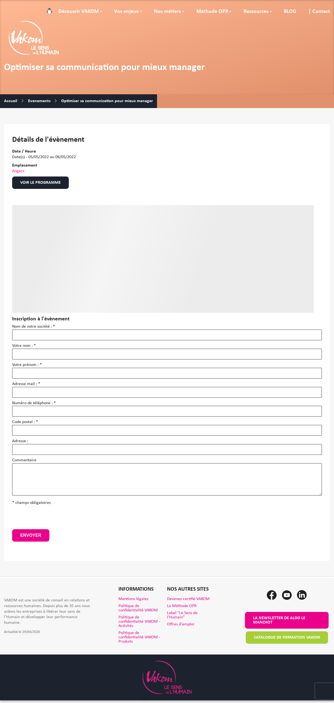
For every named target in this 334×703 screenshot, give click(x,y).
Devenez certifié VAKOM (188, 599)
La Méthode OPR (182, 606)
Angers (18, 171)
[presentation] (53, 518)
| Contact (319, 11)
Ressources (256, 11)
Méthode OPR (212, 11)
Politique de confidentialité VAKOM (138, 608)
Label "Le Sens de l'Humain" (182, 615)
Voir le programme (40, 183)
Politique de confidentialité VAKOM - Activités (139, 621)
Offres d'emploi (180, 624)
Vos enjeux (126, 11)
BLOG (290, 11)
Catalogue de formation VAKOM (287, 637)
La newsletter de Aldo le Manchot (279, 620)
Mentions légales (133, 599)
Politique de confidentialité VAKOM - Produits (139, 637)
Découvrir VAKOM (78, 11)
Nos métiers (167, 11)
